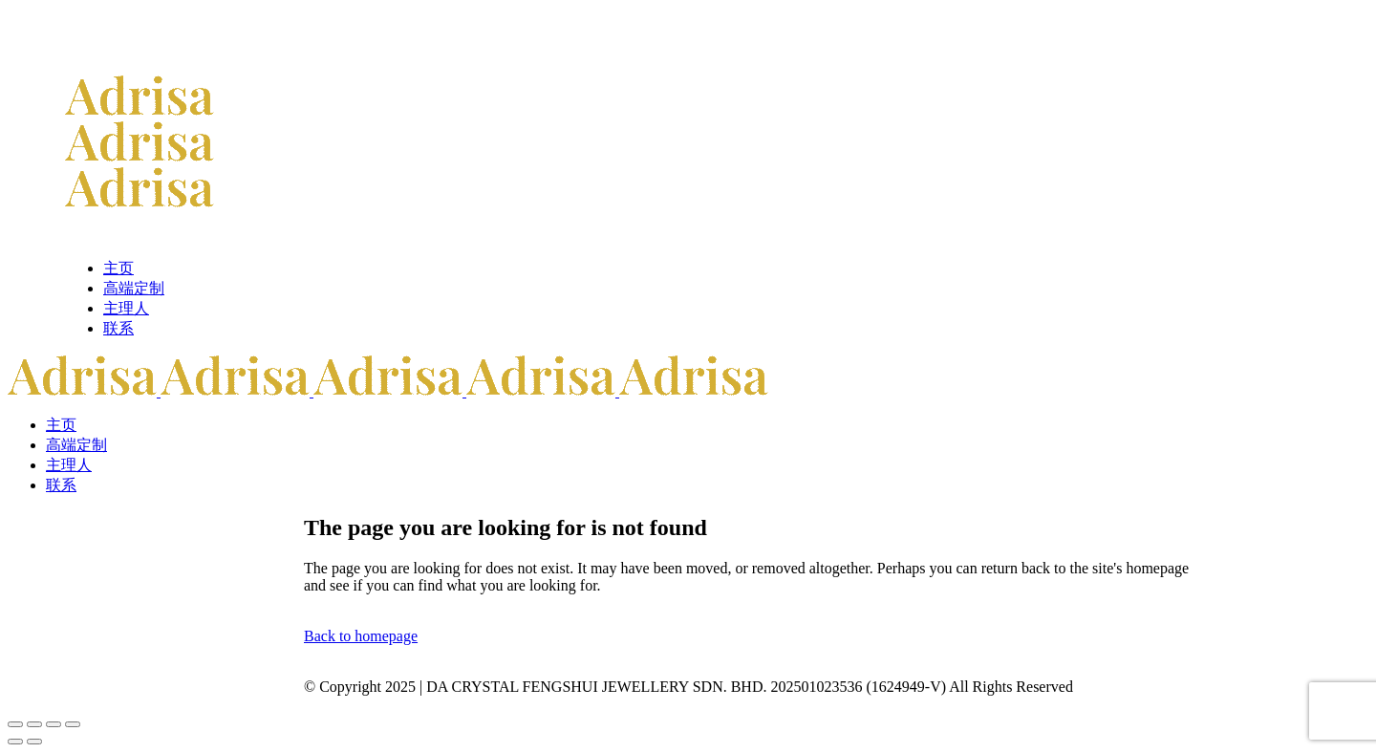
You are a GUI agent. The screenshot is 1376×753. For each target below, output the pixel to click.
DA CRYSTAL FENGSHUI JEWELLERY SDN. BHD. (596, 686)
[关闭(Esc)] (72, 724)
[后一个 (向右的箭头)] (34, 741)
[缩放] (15, 724)
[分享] (53, 724)
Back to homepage (361, 636)
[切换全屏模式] (34, 724)
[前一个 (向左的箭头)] (15, 741)
